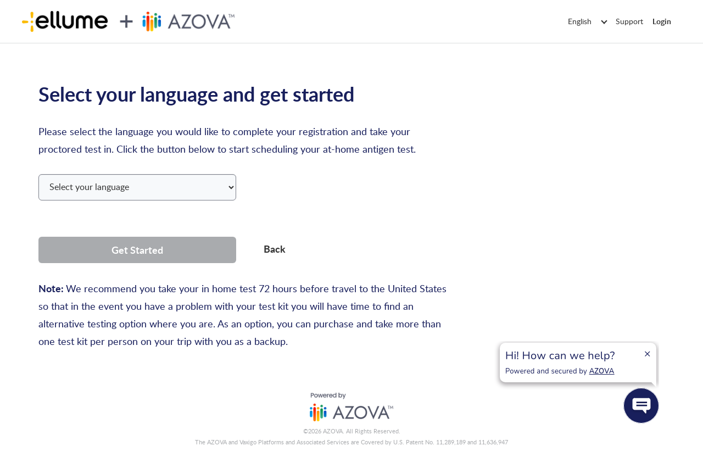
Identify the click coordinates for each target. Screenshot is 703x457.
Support (629, 21)
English (587, 21)
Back (275, 248)
